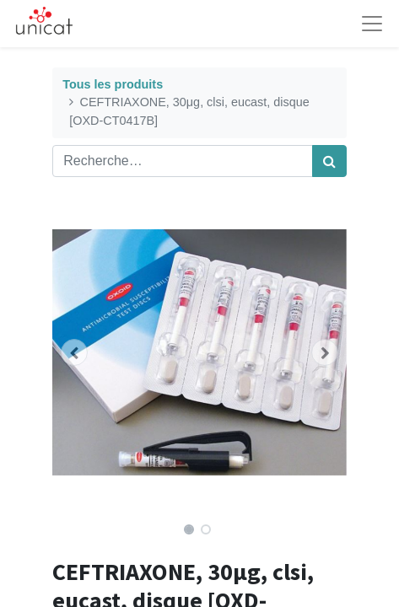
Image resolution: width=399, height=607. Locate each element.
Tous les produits (112, 84)
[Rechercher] (329, 161)
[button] (74, 352)
